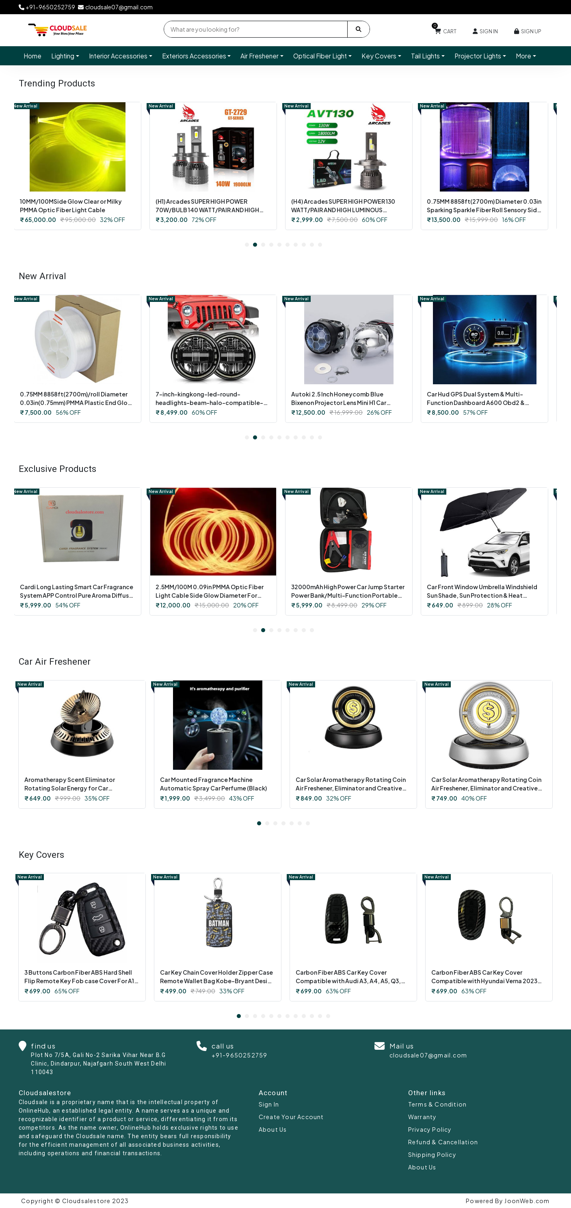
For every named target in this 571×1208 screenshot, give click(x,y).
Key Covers (378, 56)
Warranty (422, 1116)
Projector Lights (477, 56)
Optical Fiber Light (320, 56)
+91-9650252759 (240, 1055)
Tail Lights (425, 56)
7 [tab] (296, 245)
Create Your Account (291, 1116)
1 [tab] (247, 245)
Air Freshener (259, 56)
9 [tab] (312, 245)
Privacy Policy (430, 1129)
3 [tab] (263, 245)
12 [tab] (328, 1016)
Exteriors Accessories (194, 56)
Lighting (62, 56)
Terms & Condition (437, 1104)
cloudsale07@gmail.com (428, 1055)
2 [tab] (255, 245)
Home (32, 56)
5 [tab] (279, 245)
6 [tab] (288, 245)
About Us (273, 1129)
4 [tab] (271, 245)
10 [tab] (320, 245)
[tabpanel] (82, 166)
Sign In (269, 1104)
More (523, 56)
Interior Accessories (118, 56)
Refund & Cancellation (443, 1142)
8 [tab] (304, 245)
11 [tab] (320, 1016)
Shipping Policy (432, 1154)
